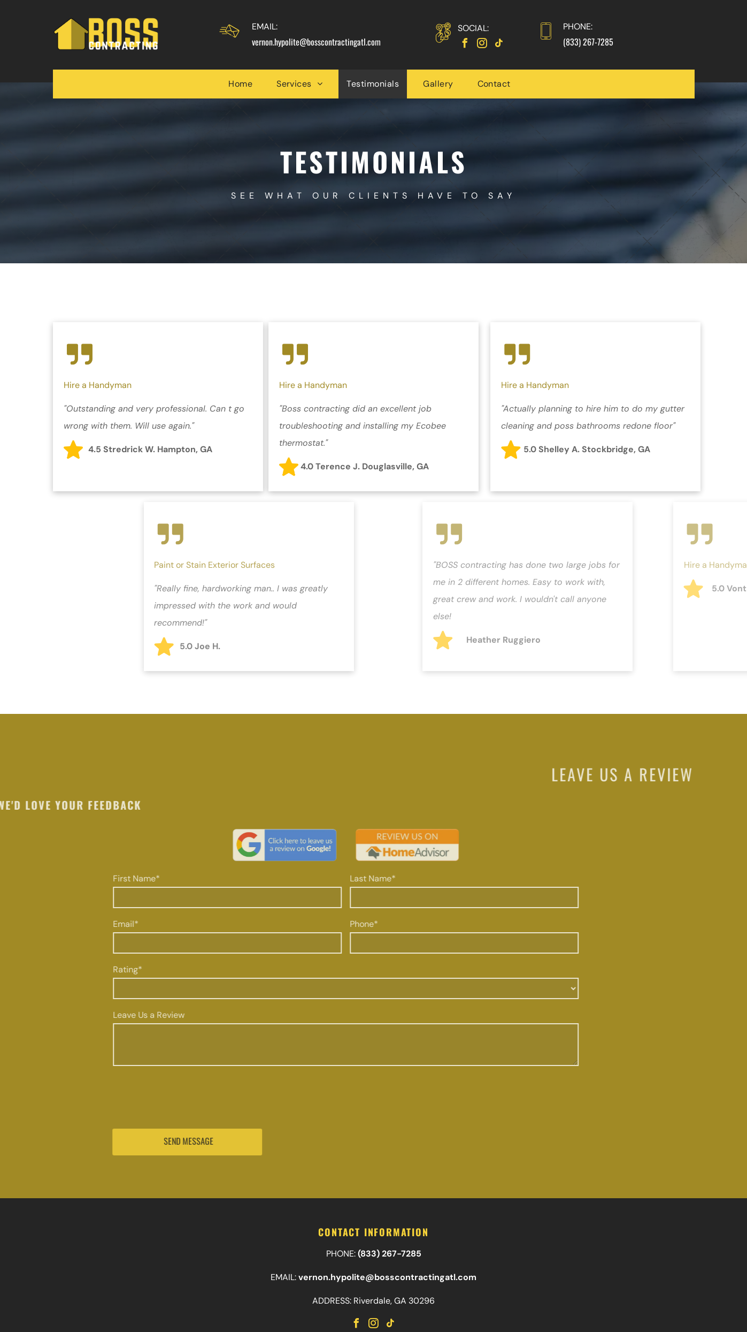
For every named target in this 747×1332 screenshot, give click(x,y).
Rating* (69, 969)
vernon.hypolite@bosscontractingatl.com (316, 41)
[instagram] (482, 45)
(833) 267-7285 (588, 41)
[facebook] (465, 45)
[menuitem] (244, 84)
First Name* (78, 878)
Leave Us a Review (91, 1015)
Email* (68, 924)
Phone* (306, 924)
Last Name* (315, 878)
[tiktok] (499, 45)
